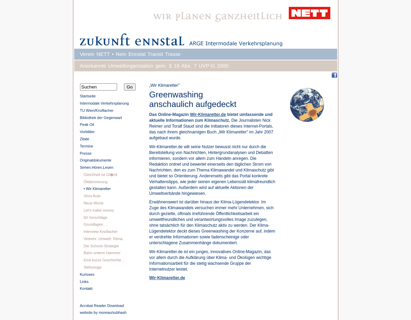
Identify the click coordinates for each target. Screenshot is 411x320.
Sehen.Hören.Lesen (96, 167)
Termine (86, 146)
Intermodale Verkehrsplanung (104, 103)
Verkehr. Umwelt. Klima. (103, 239)
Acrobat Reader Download (102, 306)
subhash (119, 312)
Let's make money (98, 210)
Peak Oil (87, 124)
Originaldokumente (96, 160)
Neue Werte (93, 203)
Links (84, 282)
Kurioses (87, 274)
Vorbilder (87, 132)
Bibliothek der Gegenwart (101, 118)
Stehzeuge (92, 267)
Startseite (88, 96)
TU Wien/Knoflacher (97, 110)
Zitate (84, 139)
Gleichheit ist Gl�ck (100, 175)
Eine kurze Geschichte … (104, 260)
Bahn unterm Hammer (102, 253)
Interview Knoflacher (100, 231)
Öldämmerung (95, 182)
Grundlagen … (95, 224)
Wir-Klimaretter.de (208, 114)
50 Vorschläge (95, 217)
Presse (86, 153)
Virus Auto (92, 196)
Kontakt (86, 288)
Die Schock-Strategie (101, 246)
